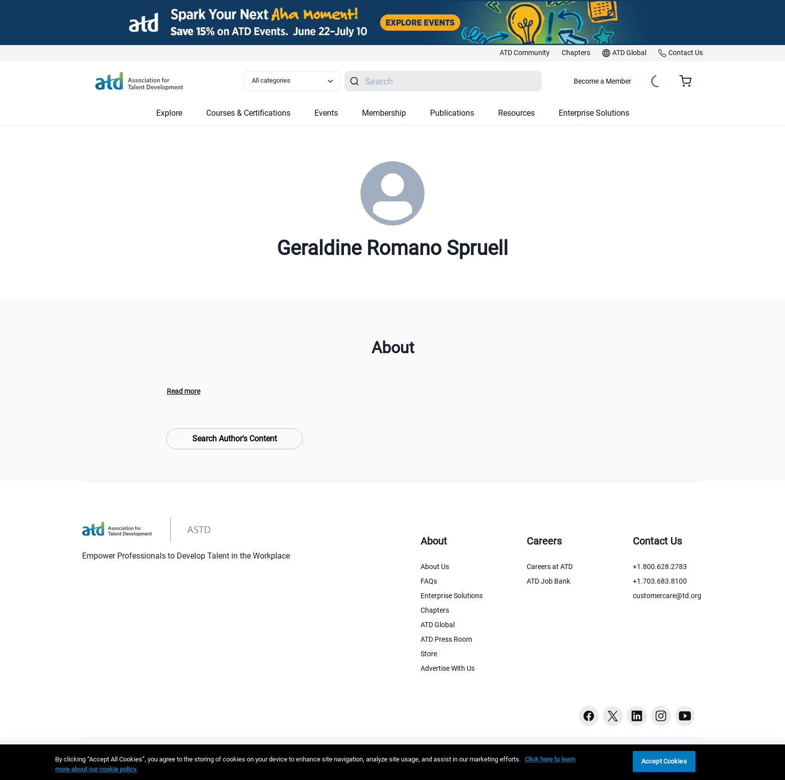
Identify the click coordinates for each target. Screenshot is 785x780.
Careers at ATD (550, 567)
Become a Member (602, 81)
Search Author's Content (234, 438)
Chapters (435, 610)
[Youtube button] (685, 716)
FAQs (429, 581)
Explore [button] (169, 113)
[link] (525, 53)
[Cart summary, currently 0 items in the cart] (689, 81)
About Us (435, 567)
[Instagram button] (661, 716)
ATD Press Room (446, 639)
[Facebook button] (589, 716)
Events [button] (326, 113)
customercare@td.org (667, 596)
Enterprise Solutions (452, 596)
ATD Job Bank (548, 581)
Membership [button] (384, 113)
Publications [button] (452, 113)
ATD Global (438, 625)
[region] (392, 762)
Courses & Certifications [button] (248, 113)
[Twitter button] (613, 716)
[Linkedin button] (637, 716)
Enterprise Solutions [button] (594, 113)
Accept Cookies (664, 761)
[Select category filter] (291, 81)
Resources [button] (516, 113)
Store (429, 654)
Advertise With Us (448, 668)
